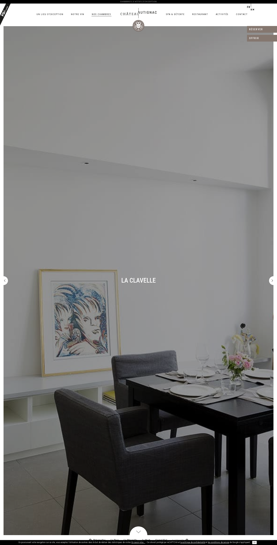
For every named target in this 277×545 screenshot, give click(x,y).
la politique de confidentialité (192, 542)
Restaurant (200, 14)
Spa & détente (175, 14)
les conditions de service (218, 542)
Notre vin (77, 14)
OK (254, 542)
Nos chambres (101, 14)
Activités (222, 14)
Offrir (254, 38)
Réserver (256, 29)
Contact (242, 14)
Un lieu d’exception (50, 14)
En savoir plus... (138, 542)
